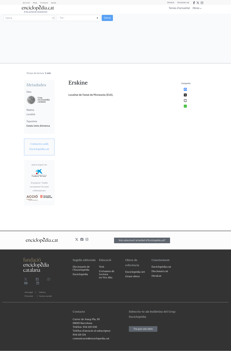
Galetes (42, 292)
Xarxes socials (45, 296)
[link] (39, 146)
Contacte (44, 2)
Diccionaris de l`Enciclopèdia (81, 268)
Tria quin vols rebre (143, 328)
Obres (196, 7)
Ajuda (53, 2)
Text (101, 266)
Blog (35, 2)
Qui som (26, 2)
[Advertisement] (173, 38)
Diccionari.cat (183, 2)
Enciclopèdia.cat (161, 266)
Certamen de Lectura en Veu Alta (106, 274)
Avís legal (29, 292)
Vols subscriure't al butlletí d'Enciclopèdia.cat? (142, 240)
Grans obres (132, 276)
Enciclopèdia (80, 274)
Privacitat (29, 296)
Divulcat (170, 2)
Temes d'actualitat (179, 8)
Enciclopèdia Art (135, 271)
